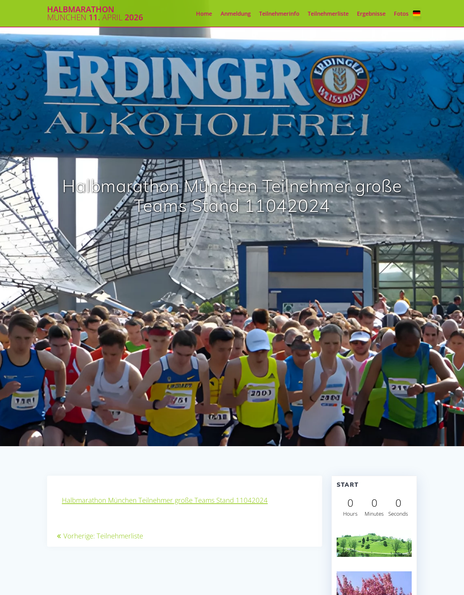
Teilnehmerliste (328, 13)
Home (204, 13)
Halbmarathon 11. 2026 (95, 13)
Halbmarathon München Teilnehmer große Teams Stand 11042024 (165, 500)
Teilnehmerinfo (279, 13)
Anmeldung (236, 13)
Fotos (401, 13)
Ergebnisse (371, 13)
